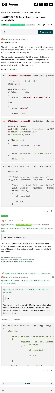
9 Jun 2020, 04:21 (43, 225)
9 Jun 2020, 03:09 (22, 39)
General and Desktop (17, 25)
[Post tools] (52, 211)
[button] (3, 390)
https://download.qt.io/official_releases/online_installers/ (18, 260)
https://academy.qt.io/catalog (23, 262)
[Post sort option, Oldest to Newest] (4, 32)
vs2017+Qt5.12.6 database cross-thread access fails (34, 274)
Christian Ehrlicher (10, 225)
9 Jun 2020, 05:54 (22, 277)
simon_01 (7, 39)
